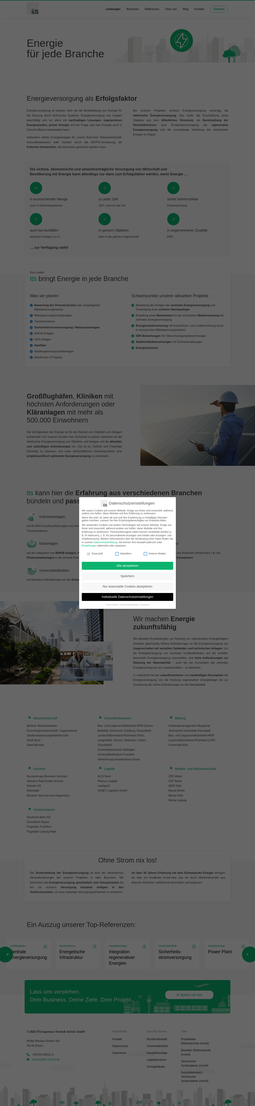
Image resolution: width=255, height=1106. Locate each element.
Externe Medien (155, 553)
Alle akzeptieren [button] (128, 565)
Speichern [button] (128, 576)
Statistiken (123, 553)
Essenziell (95, 553)
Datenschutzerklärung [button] (129, 605)
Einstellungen (89, 545)
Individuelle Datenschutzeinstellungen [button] (127, 597)
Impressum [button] (144, 605)
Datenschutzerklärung (105, 542)
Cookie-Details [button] (112, 605)
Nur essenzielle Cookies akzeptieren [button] (127, 586)
